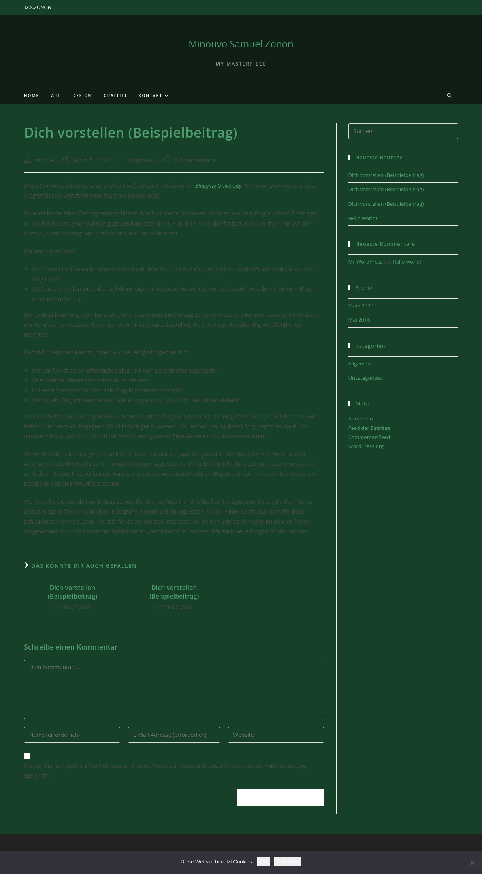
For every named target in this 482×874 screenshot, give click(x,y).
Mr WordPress (365, 261)
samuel (45, 160)
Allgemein (142, 160)
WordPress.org (366, 446)
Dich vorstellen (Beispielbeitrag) (72, 592)
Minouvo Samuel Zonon (240, 43)
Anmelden (360, 418)
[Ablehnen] (472, 862)
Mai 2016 (359, 319)
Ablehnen (288, 862)
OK (263, 862)
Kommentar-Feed (369, 437)
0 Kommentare (195, 160)
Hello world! (362, 218)
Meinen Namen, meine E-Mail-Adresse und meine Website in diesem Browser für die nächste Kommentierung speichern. (165, 770)
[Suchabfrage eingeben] (403, 131)
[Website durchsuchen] (449, 96)
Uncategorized (365, 377)
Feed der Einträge (369, 427)
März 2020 (360, 305)
